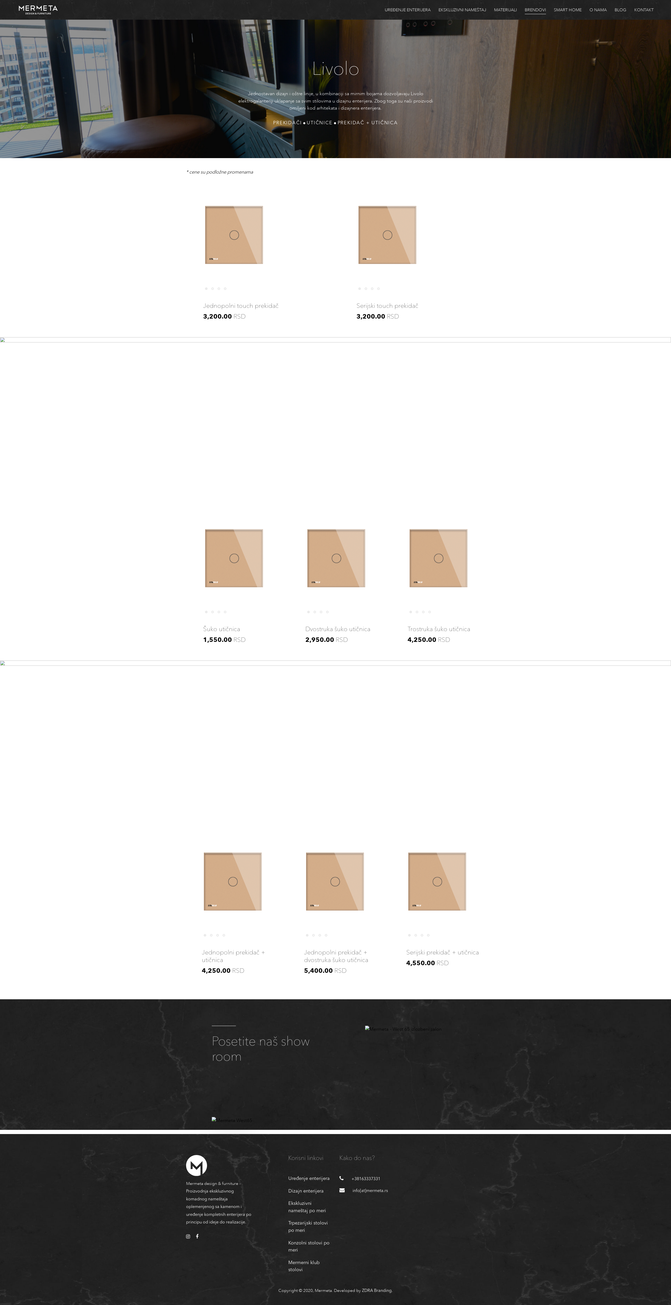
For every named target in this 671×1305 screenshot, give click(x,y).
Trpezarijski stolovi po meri (308, 1227)
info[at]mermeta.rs (370, 1191)
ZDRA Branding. (377, 1291)
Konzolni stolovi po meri (308, 1247)
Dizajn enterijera (306, 1191)
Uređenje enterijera (309, 1178)
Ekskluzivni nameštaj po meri (307, 1207)
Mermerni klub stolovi (304, 1266)
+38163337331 (365, 1179)
